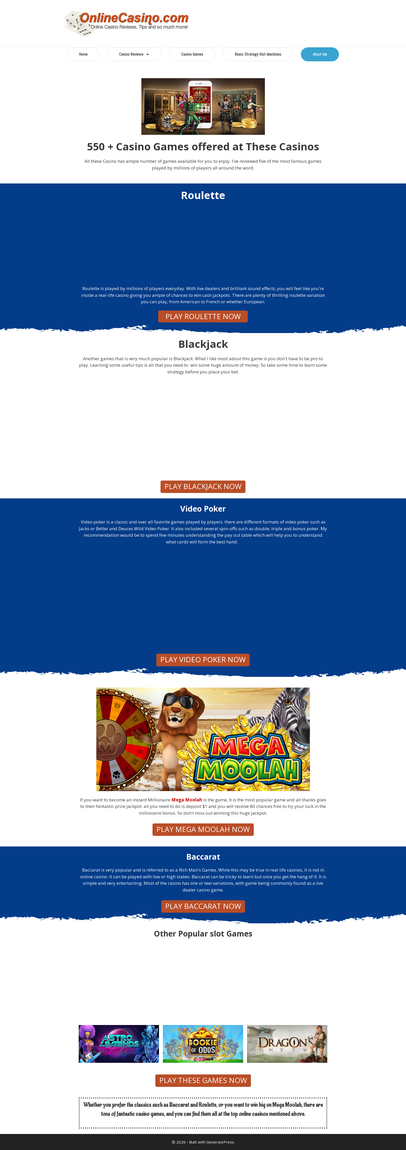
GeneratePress (220, 1142)
